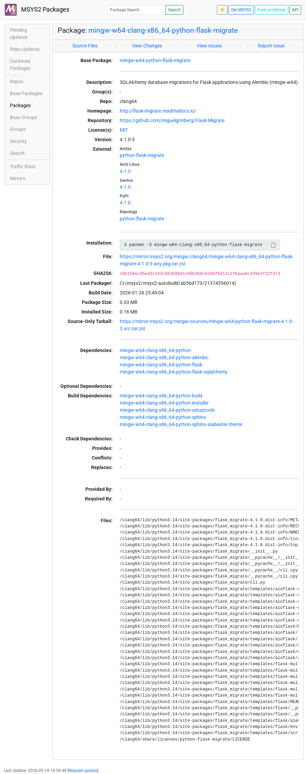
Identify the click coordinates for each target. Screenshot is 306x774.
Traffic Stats (22, 166)
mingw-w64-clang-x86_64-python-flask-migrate (163, 30)
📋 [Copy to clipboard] (273, 245)
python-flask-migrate (142, 155)
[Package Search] (136, 9)
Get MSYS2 (241, 10)
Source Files (85, 45)
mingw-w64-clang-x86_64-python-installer (164, 403)
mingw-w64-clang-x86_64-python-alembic (164, 357)
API (295, 10)
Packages (20, 105)
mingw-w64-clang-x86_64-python (155, 350)
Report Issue (271, 45)
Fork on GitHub (272, 10)
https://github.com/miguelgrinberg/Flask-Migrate (172, 120)
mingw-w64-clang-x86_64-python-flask (161, 364)
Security (18, 141)
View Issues (209, 45)
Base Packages (26, 93)
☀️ (222, 10)
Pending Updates (19, 33)
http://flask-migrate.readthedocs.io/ (158, 111)
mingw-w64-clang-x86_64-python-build (161, 395)
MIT (124, 130)
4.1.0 (125, 171)
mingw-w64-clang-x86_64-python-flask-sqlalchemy (174, 372)
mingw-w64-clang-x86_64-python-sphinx (163, 417)
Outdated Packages (20, 64)
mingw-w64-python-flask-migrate (155, 60)
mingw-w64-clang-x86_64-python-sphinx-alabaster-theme (181, 424)
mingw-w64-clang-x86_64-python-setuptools (167, 410)
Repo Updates (25, 49)
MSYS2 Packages (37, 10)
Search (174, 10)
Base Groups (23, 117)
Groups (18, 129)
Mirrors (17, 178)
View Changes (147, 45)
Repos (16, 81)
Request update (83, 770)
